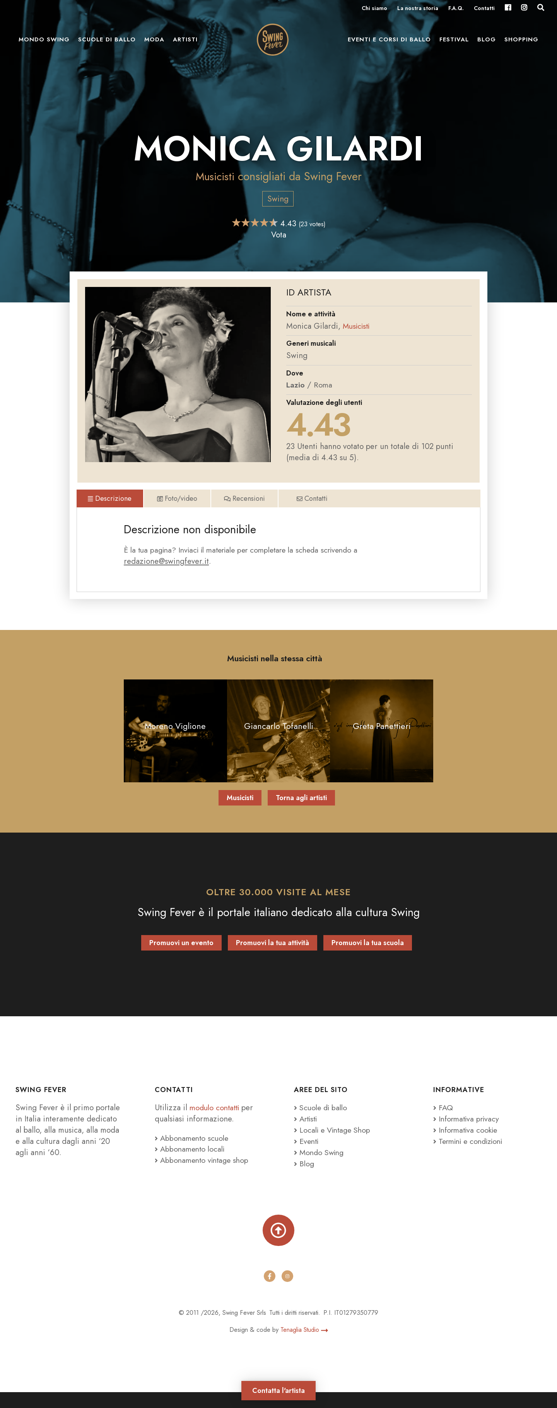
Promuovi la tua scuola (367, 957)
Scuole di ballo (107, 42)
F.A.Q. (456, 8)
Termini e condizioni (471, 1155)
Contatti (484, 8)
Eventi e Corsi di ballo (389, 42)
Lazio (295, 385)
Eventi (307, 1155)
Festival (454, 42)
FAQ (443, 1122)
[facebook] (269, 1292)
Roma (323, 385)
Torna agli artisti (301, 812)
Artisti (185, 42)
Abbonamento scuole (193, 1152)
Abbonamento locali (191, 1163)
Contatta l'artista (278, 1389)
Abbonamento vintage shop (204, 1174)
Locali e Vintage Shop (337, 1144)
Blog (486, 42)
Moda (154, 42)
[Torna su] (278, 1245)
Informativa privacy (468, 1133)
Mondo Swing (44, 42)
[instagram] (287, 1292)
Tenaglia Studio (304, 1345)
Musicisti (215, 176)
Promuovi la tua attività (272, 957)
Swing (278, 199)
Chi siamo (374, 8)
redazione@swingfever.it (166, 574)
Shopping (521, 42)
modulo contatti (217, 1122)
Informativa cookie (467, 1144)
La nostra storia (417, 8)
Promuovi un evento (181, 957)
